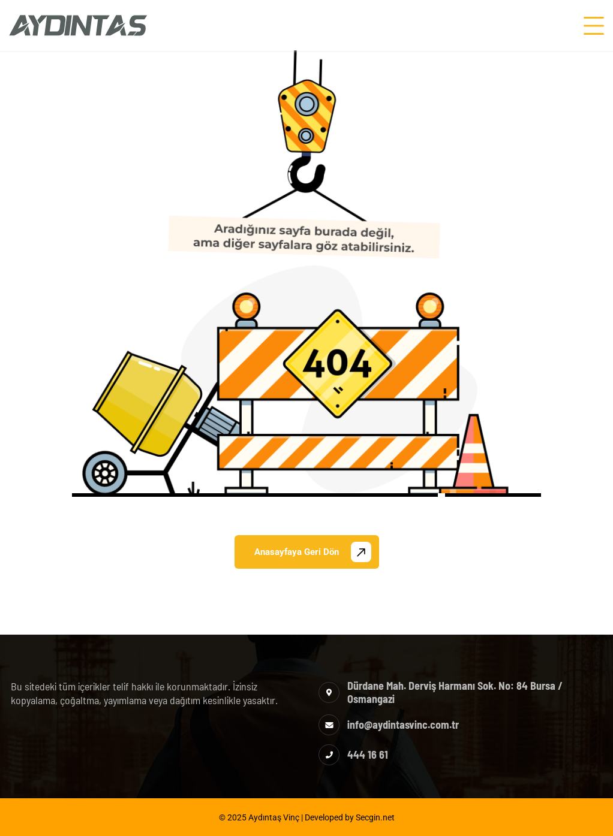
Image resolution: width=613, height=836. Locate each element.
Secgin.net (375, 817)
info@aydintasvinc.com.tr (403, 724)
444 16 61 (367, 754)
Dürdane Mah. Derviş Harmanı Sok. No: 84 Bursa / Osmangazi (455, 692)
